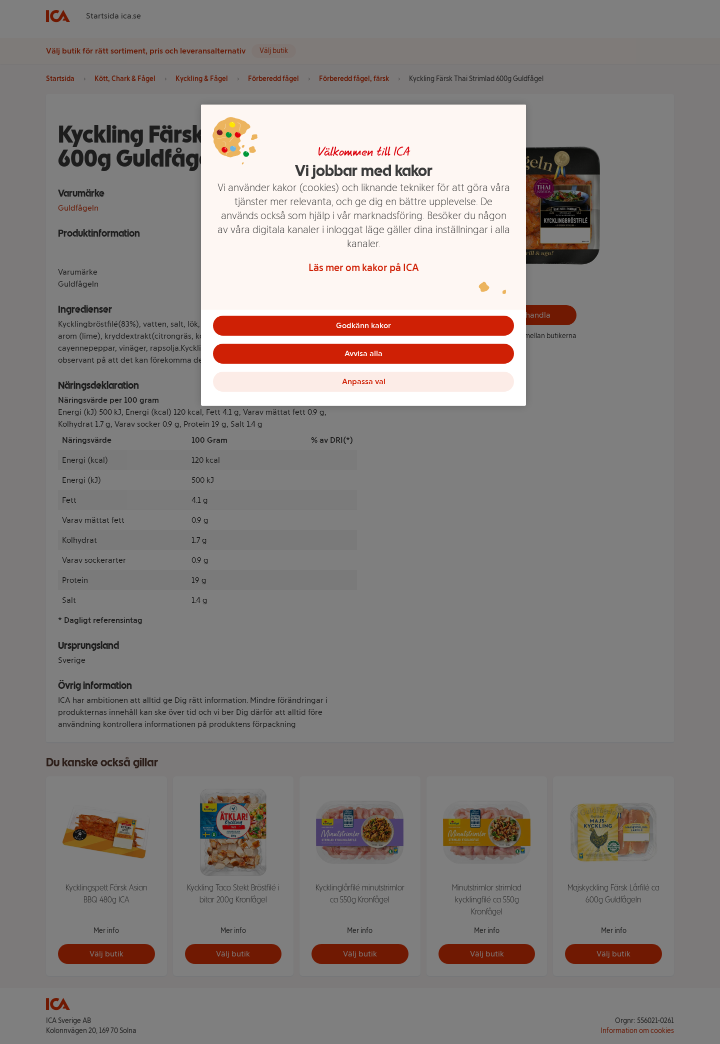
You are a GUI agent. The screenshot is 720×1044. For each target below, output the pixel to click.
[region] (363, 255)
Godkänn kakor (363, 325)
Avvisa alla (363, 353)
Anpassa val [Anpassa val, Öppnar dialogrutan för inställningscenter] (364, 381)
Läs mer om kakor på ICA (363, 268)
